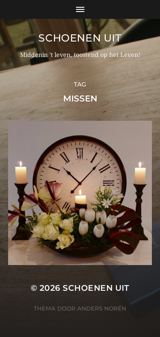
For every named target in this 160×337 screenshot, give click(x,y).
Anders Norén (101, 308)
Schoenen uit (79, 38)
